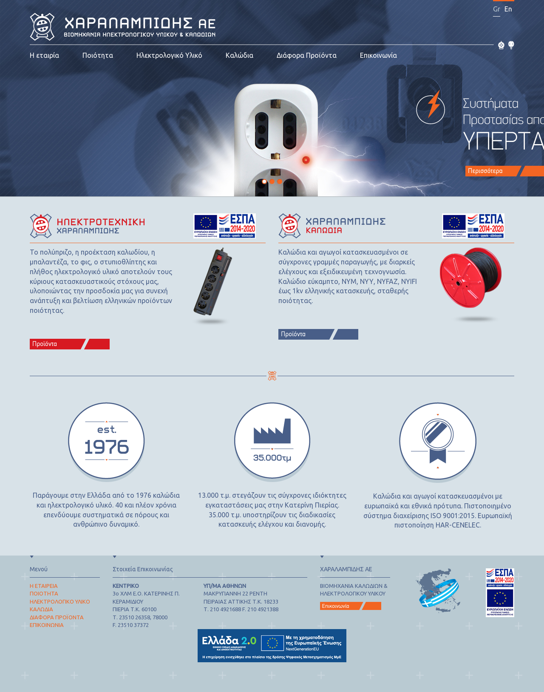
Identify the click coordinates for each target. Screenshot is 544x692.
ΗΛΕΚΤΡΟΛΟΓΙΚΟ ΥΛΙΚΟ (60, 601)
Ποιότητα (97, 55)
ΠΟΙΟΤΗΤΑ (44, 593)
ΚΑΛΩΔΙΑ (41, 609)
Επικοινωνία (378, 55)
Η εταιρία (44, 55)
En (508, 9)
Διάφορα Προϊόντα (307, 55)
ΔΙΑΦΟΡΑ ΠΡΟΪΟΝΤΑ (57, 617)
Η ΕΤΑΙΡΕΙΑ (44, 586)
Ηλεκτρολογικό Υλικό (169, 55)
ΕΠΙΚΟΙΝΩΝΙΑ (47, 625)
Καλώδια (239, 55)
